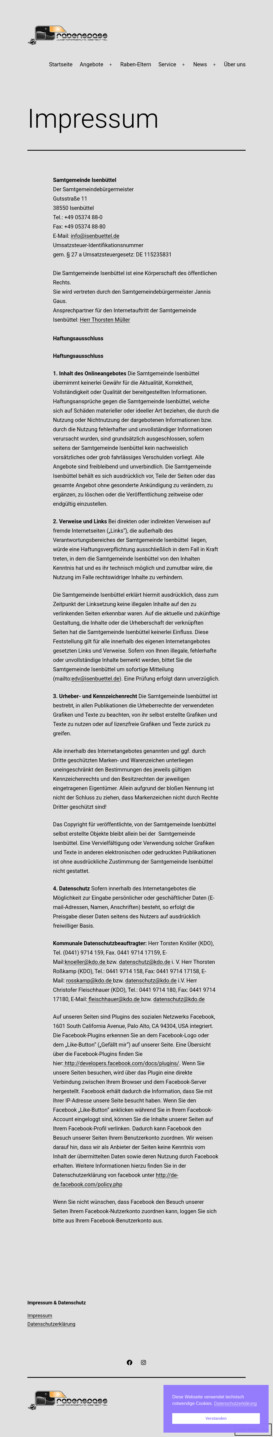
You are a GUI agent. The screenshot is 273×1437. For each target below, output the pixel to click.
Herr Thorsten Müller (105, 319)
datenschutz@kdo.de (144, 962)
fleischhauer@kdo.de (114, 999)
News (200, 64)
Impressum (39, 1315)
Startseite (61, 64)
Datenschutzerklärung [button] (235, 1403)
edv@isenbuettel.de (95, 678)
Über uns (235, 64)
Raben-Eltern (135, 64)
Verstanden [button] (216, 1418)
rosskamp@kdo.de (89, 980)
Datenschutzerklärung (51, 1324)
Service (167, 64)
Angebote (91, 64)
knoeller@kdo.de (86, 962)
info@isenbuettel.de (95, 236)
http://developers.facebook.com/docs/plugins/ (121, 1063)
